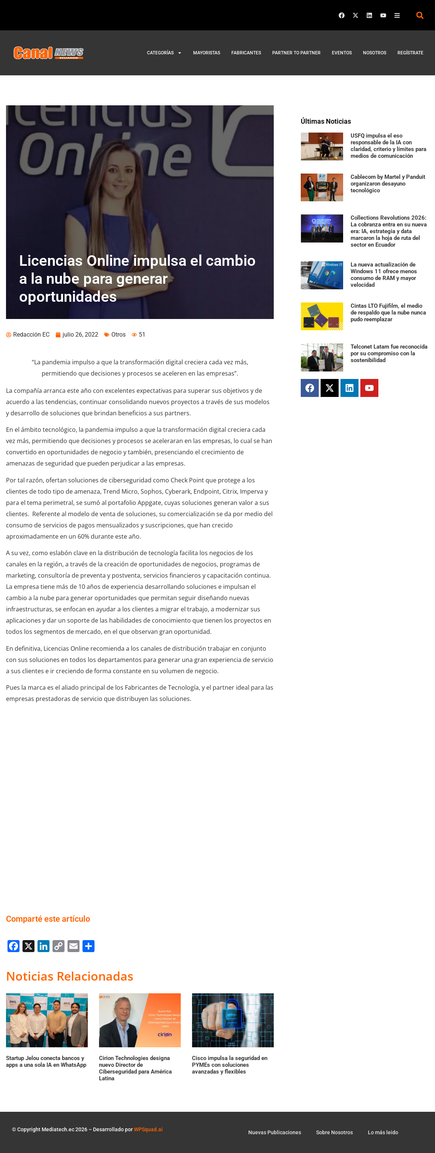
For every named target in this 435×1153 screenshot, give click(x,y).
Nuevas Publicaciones (274, 1132)
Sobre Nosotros (334, 1132)
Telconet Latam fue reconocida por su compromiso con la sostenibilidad (389, 353)
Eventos (342, 52)
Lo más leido (383, 1132)
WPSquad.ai (148, 1129)
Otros (118, 334)
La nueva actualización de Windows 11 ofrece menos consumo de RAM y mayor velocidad (384, 274)
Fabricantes (246, 52)
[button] (420, 15)
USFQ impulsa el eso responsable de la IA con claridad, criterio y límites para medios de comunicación (388, 145)
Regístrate (410, 52)
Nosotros (374, 52)
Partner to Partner (296, 52)
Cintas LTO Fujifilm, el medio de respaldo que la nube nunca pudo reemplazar (388, 312)
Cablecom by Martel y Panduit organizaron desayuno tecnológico (388, 184)
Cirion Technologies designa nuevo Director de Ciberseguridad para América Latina (135, 1068)
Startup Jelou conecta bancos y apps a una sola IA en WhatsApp (46, 1061)
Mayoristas (206, 52)
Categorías (164, 53)
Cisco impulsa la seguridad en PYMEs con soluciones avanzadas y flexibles (229, 1065)
